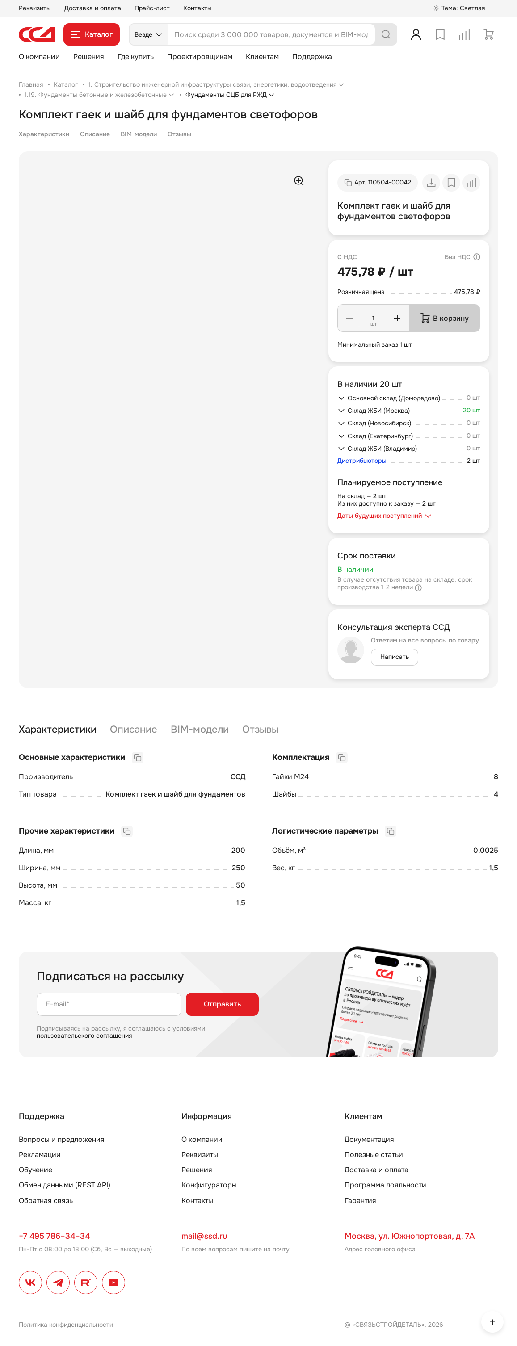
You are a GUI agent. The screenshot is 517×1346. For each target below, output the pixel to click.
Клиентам (262, 56)
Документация (369, 1139)
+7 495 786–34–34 (54, 1236)
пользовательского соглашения (84, 1036)
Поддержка (312, 56)
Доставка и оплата (92, 8)
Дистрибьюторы (362, 461)
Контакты (197, 8)
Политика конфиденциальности (66, 1325)
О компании (39, 56)
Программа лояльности (385, 1185)
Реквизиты (35, 8)
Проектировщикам (199, 56)
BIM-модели (139, 134)
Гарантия (360, 1200)
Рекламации (40, 1154)
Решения (88, 56)
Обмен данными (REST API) (64, 1185)
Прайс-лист (152, 8)
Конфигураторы (209, 1185)
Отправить (222, 1004)
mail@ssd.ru (204, 1236)
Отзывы (179, 134)
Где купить (136, 56)
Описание (95, 134)
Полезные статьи (374, 1154)
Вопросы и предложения (62, 1139)
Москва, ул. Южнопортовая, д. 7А (410, 1236)
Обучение (35, 1169)
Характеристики (44, 134)
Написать (394, 657)
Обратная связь (46, 1200)
